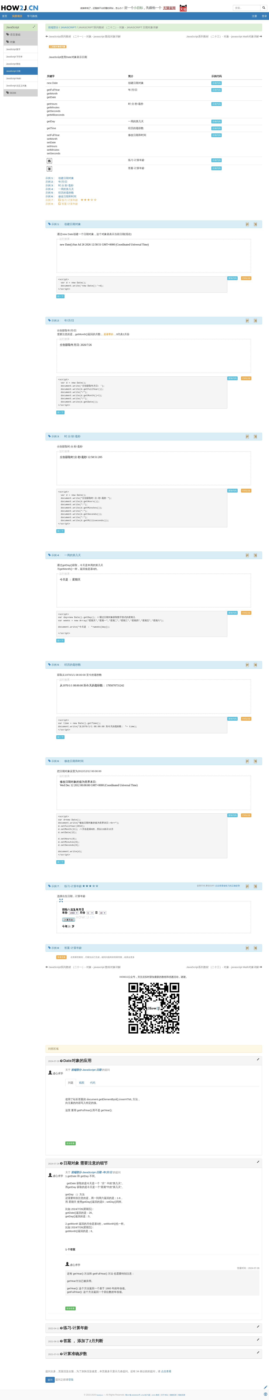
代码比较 (246, 278)
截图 (81, 1082)
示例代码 (216, 83)
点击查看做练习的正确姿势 (227, 886)
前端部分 (53, 27)
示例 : (60, 178)
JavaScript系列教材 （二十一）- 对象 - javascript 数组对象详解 (83, 36)
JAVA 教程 (156, 1395)
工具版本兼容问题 (57, 47)
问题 (70, 1082)
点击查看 (166, 1371)
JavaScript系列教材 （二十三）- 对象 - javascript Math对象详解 (224, 36)
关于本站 (164, 1395)
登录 (264, 16)
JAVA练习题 (145, 1395)
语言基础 (13, 34)
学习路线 (32, 16)
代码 (92, 1082)
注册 (254, 16)
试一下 (60, 296)
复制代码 (232, 278)
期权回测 (181, 1395)
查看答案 (61, 957)
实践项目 (17, 16)
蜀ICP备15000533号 (133, 1395)
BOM (11, 92)
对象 (10, 41)
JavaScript (68, 27)
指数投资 (173, 1395)
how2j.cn (99, 1395)
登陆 (70, 1379)
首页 (4, 16)
